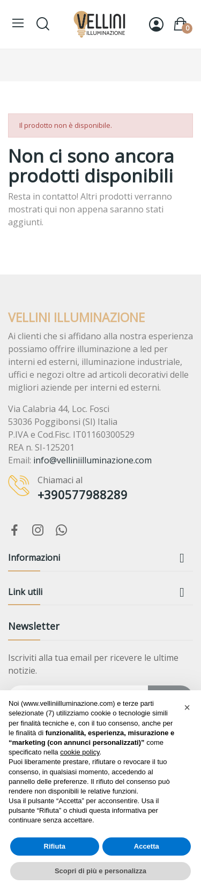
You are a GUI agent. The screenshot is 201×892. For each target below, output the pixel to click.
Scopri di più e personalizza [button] (100, 871)
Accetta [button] (146, 846)
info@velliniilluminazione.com (92, 460)
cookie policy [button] (79, 752)
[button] (187, 707)
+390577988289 (83, 494)
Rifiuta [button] (54, 846)
